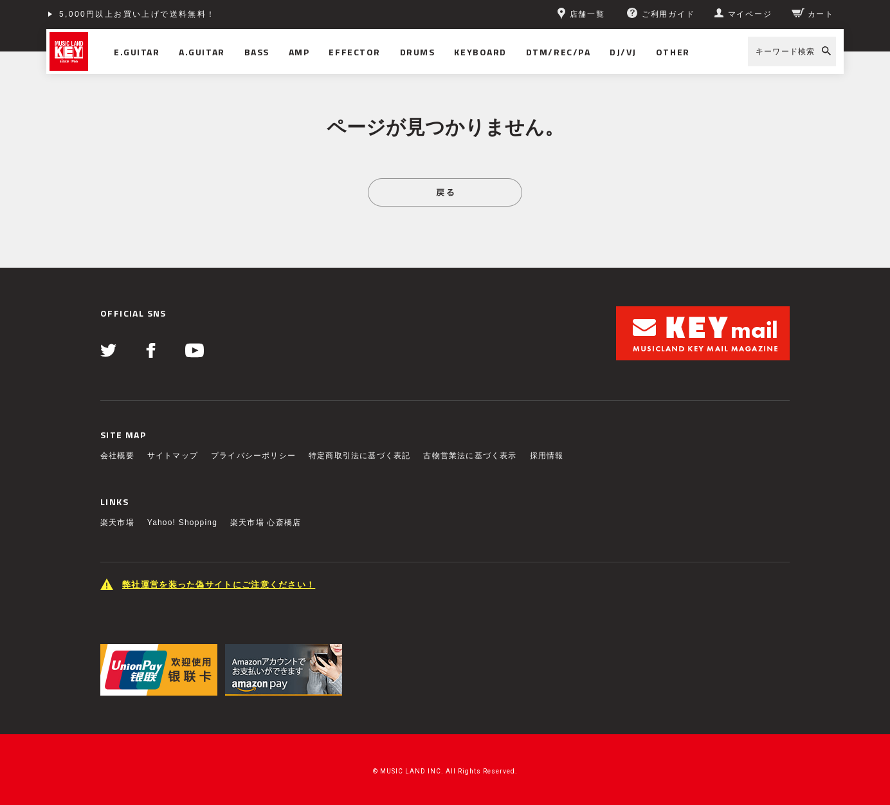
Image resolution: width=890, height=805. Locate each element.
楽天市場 (117, 522)
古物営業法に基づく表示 (469, 455)
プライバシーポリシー (253, 455)
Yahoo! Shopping (182, 522)
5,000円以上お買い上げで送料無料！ (137, 14)
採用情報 (547, 455)
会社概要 (117, 455)
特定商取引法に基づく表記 (359, 455)
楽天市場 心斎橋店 (265, 522)
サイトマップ (172, 455)
